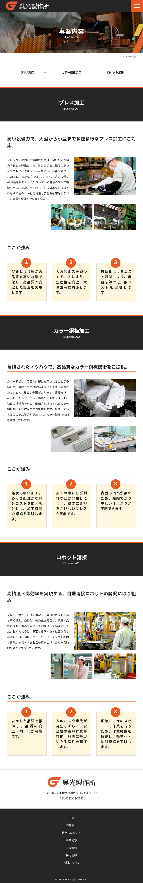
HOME (71, 818)
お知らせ (71, 825)
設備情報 (71, 848)
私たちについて (71, 833)
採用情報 (71, 855)
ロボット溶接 (115, 72)
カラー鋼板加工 (71, 72)
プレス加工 (28, 72)
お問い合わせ (71, 862)
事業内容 (71, 840)
